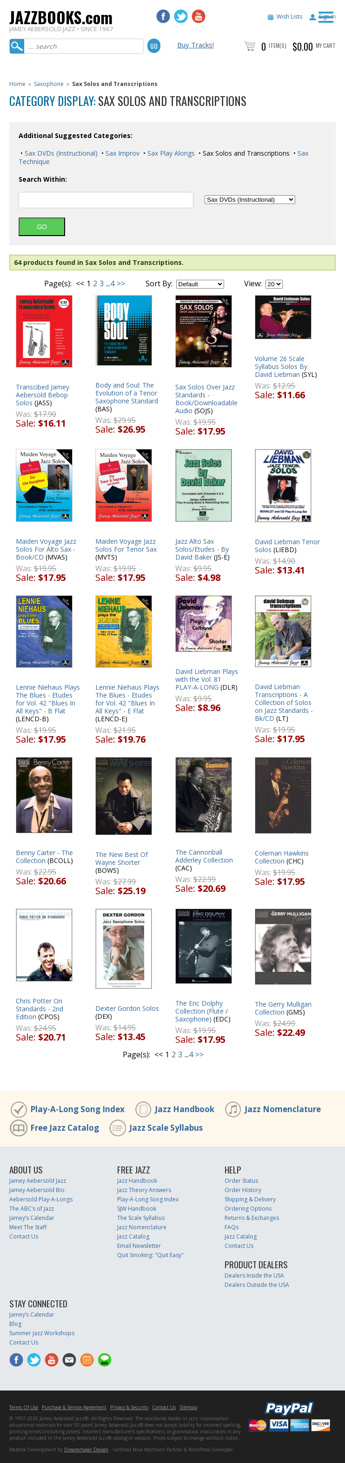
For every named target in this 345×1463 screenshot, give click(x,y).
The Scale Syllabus (141, 1218)
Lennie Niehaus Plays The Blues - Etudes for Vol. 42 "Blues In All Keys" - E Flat (127, 699)
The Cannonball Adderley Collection (204, 856)
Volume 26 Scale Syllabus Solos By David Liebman (281, 366)
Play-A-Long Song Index (77, 1109)
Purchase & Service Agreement (74, 1407)
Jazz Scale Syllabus (166, 1127)
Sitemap (188, 1407)
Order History (243, 1190)
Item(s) (277, 45)
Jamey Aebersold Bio (37, 1190)
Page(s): (58, 283)
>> (121, 283)
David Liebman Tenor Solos (287, 545)
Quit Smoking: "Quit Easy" (150, 1255)
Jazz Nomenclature (283, 1109)
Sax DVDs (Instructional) (60, 153)
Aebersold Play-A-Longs (41, 1199)
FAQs (232, 1227)
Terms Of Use (23, 1407)
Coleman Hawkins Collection (282, 857)
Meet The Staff (27, 1227)
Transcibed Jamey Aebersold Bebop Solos (42, 394)
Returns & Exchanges (252, 1218)
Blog (15, 1324)
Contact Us (23, 1236)
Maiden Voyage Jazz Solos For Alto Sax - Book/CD (46, 549)
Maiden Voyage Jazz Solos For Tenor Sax (126, 545)
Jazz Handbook (184, 1109)
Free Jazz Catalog (64, 1127)
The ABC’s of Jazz (31, 1209)
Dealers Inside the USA (254, 1275)
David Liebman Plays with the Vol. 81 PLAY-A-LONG (206, 679)
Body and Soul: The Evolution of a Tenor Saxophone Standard (126, 393)
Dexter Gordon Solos (127, 1008)
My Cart (326, 45)
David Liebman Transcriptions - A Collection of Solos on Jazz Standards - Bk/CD (284, 702)
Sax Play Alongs (170, 153)
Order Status (241, 1181)
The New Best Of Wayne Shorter (121, 858)
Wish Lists (289, 16)
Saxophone (49, 84)
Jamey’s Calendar (31, 1218)
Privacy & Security (129, 1407)
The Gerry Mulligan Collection (283, 1008)
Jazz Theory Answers (144, 1190)
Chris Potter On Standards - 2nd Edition (39, 1008)
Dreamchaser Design (86, 1449)
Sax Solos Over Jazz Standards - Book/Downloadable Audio (206, 398)
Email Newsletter (139, 1246)
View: (253, 283)
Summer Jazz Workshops (41, 1333)
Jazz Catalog (133, 1236)
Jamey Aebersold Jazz (37, 1181)
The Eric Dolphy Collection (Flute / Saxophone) (201, 1011)
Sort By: (159, 283)
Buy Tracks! (195, 44)
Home (17, 84)
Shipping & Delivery (250, 1199)
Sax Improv (121, 153)
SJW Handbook (136, 1209)
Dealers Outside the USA (257, 1285)
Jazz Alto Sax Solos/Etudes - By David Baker (202, 549)
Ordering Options (248, 1209)
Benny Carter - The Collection (44, 856)
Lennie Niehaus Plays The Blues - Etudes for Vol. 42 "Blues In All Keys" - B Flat (48, 699)
